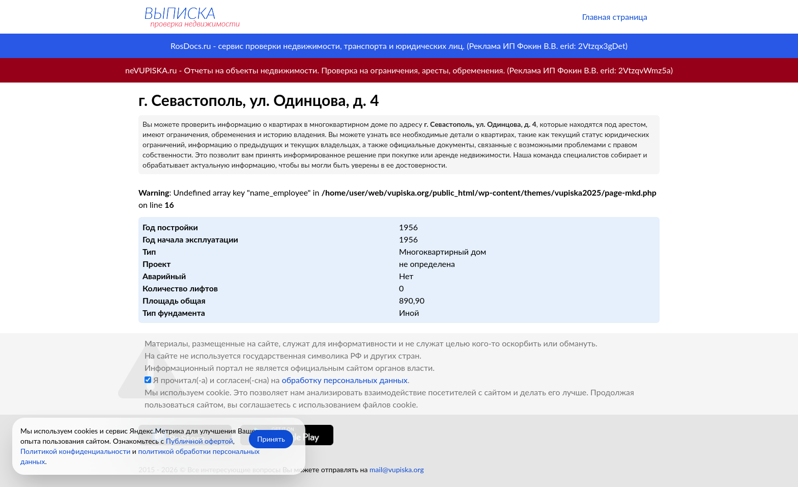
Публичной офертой (199, 441)
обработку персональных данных (345, 380)
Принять (271, 439)
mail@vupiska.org (396, 469)
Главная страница (614, 16)
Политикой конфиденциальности (75, 451)
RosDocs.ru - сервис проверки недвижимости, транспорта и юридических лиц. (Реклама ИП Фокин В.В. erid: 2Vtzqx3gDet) (399, 45)
